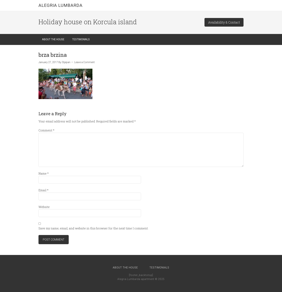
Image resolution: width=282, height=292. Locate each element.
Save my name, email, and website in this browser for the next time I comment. (93, 228)
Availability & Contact (224, 22)
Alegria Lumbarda (60, 5)
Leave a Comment (84, 62)
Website (44, 207)
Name (43, 173)
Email (43, 190)
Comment (46, 130)
